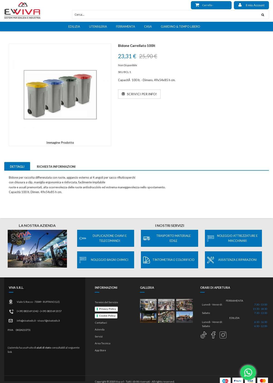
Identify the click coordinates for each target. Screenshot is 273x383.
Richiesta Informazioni (56, 166)
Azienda (99, 329)
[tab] (17, 166)
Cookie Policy (107, 315)
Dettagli (17, 166)
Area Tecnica (102, 343)
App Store (100, 350)
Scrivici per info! (139, 94)
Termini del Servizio (106, 302)
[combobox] (164, 14)
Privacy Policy (107, 309)
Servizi (99, 336)
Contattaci (101, 322)
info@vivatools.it (26, 320)
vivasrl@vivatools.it (49, 320)
